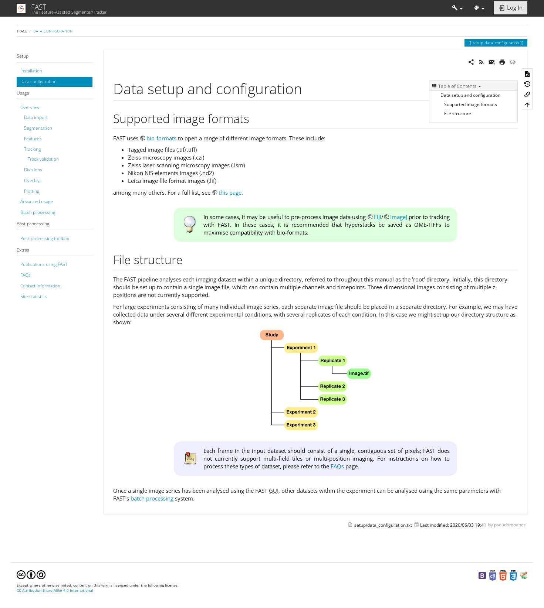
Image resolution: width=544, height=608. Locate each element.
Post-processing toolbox (44, 238)
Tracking (32, 149)
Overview (30, 107)
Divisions (33, 170)
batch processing (152, 498)
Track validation (43, 159)
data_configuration (52, 31)
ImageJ (398, 217)
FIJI (377, 217)
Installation (31, 71)
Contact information (40, 286)
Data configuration (38, 81)
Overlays (33, 180)
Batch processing (37, 212)
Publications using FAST (43, 264)
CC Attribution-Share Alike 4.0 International (55, 590)
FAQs (25, 275)
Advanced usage (36, 201)
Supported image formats (470, 104)
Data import (36, 117)
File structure (457, 113)
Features (33, 139)
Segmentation (38, 128)
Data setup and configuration (470, 95)
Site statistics (33, 296)
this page (230, 192)
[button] (457, 8)
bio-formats (161, 138)
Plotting (31, 191)
